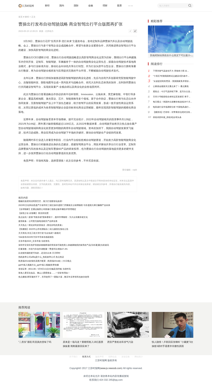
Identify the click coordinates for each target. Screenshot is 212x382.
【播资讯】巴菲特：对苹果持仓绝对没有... (172, 112)
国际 (76, 5)
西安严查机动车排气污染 (120, 342)
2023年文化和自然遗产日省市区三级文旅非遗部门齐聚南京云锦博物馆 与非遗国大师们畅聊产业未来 (64, 205)
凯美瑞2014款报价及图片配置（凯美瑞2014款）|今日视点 (44, 261)
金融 (90, 5)
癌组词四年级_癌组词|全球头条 (167, 117)
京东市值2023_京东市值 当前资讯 (33, 241)
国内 (61, 5)
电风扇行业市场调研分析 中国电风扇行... (171, 107)
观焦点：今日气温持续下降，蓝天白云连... (172, 91)
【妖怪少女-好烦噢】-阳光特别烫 (33, 213)
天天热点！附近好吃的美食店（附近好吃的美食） (41, 225)
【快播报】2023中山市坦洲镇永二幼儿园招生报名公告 (43, 229)
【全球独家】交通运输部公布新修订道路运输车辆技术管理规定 (47, 209)
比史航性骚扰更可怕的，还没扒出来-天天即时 (39, 253)
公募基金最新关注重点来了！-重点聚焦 (171, 86)
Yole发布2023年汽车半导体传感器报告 (36, 237)
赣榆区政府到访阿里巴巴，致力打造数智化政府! (40, 201)
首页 (20, 17)
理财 (105, 5)
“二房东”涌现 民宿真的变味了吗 (34, 342)
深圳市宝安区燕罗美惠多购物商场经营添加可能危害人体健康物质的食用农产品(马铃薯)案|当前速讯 (63, 245)
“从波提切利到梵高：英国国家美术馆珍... (171, 81)
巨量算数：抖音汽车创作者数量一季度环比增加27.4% (43, 249)
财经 (47, 5)
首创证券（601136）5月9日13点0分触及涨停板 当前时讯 (44, 269)
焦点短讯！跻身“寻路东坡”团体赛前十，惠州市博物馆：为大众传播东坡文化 (53, 217)
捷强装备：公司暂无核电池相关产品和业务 (38, 221)
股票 (119, 5)
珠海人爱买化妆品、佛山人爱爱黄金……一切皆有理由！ (44, 273)
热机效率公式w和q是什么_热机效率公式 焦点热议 (41, 257)
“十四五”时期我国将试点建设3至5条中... (171, 76)
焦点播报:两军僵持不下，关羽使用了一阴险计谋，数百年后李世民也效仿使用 (53, 277)
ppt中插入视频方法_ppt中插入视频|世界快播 (38, 265)
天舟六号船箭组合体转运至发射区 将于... (171, 96)
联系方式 (86, 356)
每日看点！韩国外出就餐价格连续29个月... (172, 102)
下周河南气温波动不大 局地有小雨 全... (171, 71)
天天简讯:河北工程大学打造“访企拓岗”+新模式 (39, 233)
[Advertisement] (77, 287)
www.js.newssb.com (110, 368)
